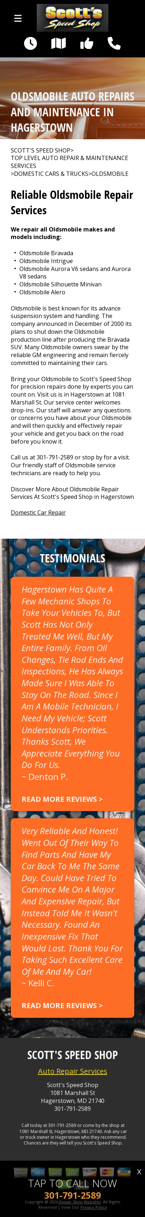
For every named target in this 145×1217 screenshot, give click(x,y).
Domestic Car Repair (38, 512)
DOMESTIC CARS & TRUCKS (51, 174)
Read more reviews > (62, 799)
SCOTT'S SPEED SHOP (40, 150)
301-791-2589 (55, 457)
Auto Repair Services (72, 1071)
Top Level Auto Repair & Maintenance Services (69, 162)
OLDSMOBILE (110, 174)
